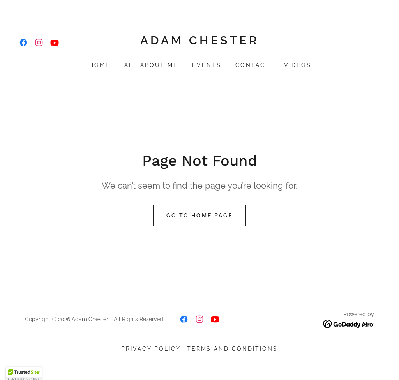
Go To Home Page (199, 215)
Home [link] (99, 65)
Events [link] (206, 65)
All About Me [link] (151, 65)
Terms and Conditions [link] (232, 349)
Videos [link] (297, 65)
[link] (23, 42)
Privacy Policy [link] (151, 349)
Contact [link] (252, 65)
